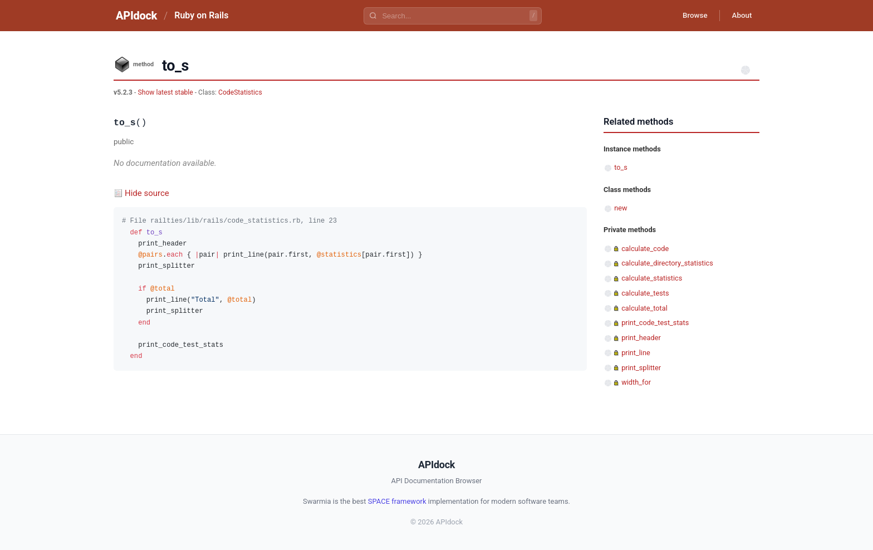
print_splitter (641, 368)
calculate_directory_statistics (667, 263)
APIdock (136, 15)
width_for (636, 382)
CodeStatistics (240, 92)
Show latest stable (166, 92)
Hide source (147, 193)
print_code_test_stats (655, 322)
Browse (689, 15)
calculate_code (645, 248)
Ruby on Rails (201, 15)
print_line (635, 352)
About (740, 15)
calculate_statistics (651, 278)
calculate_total (644, 308)
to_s (620, 167)
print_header (641, 337)
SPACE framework (397, 501)
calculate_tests (645, 293)
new (620, 208)
